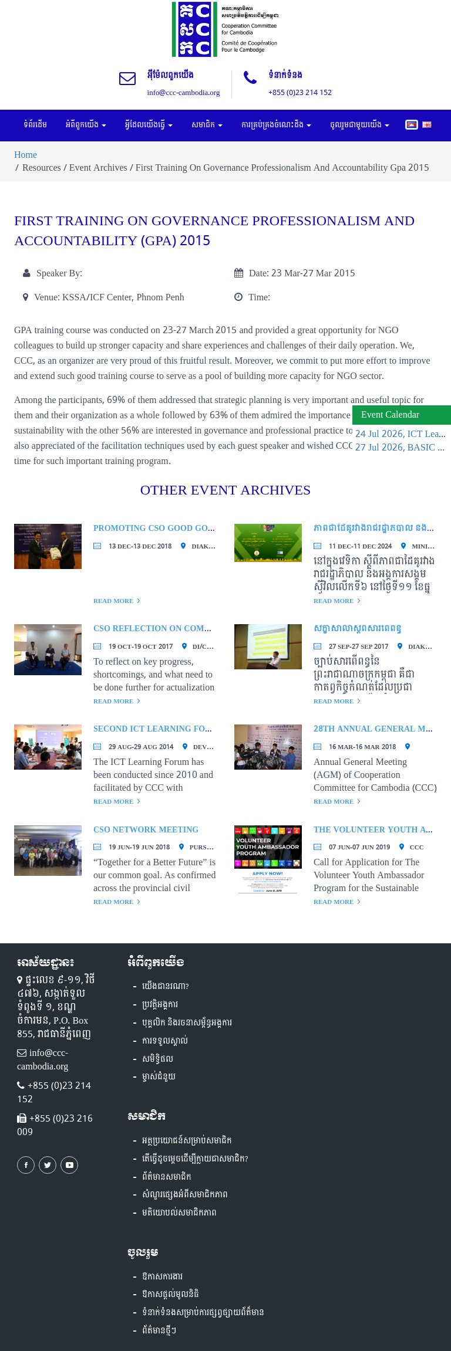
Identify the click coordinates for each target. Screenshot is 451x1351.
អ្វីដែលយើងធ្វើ (149, 124)
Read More (113, 601)
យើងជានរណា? (165, 987)
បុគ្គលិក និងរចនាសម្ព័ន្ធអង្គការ (187, 1023)
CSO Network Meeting (145, 829)
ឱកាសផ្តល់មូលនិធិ (170, 1295)
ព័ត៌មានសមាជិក (166, 1177)
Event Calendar (390, 414)
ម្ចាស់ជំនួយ (159, 1077)
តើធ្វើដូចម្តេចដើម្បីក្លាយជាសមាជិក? (195, 1159)
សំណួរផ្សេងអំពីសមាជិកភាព (185, 1195)
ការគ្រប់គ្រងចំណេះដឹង (276, 124)
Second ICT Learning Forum (159, 729)
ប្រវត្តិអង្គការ (160, 1005)
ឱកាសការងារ (162, 1277)
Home (25, 154)
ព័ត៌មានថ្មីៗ (159, 1331)
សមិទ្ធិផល (157, 1059)
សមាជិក (207, 124)
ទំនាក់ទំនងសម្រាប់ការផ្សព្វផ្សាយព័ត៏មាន (203, 1313)
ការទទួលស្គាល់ (165, 1041)
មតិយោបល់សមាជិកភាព (179, 1213)
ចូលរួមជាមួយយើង (359, 124)
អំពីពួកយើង (86, 124)
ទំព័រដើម (35, 124)
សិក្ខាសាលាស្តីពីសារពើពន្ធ (358, 628)
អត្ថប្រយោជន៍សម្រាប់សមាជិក (187, 1141)
